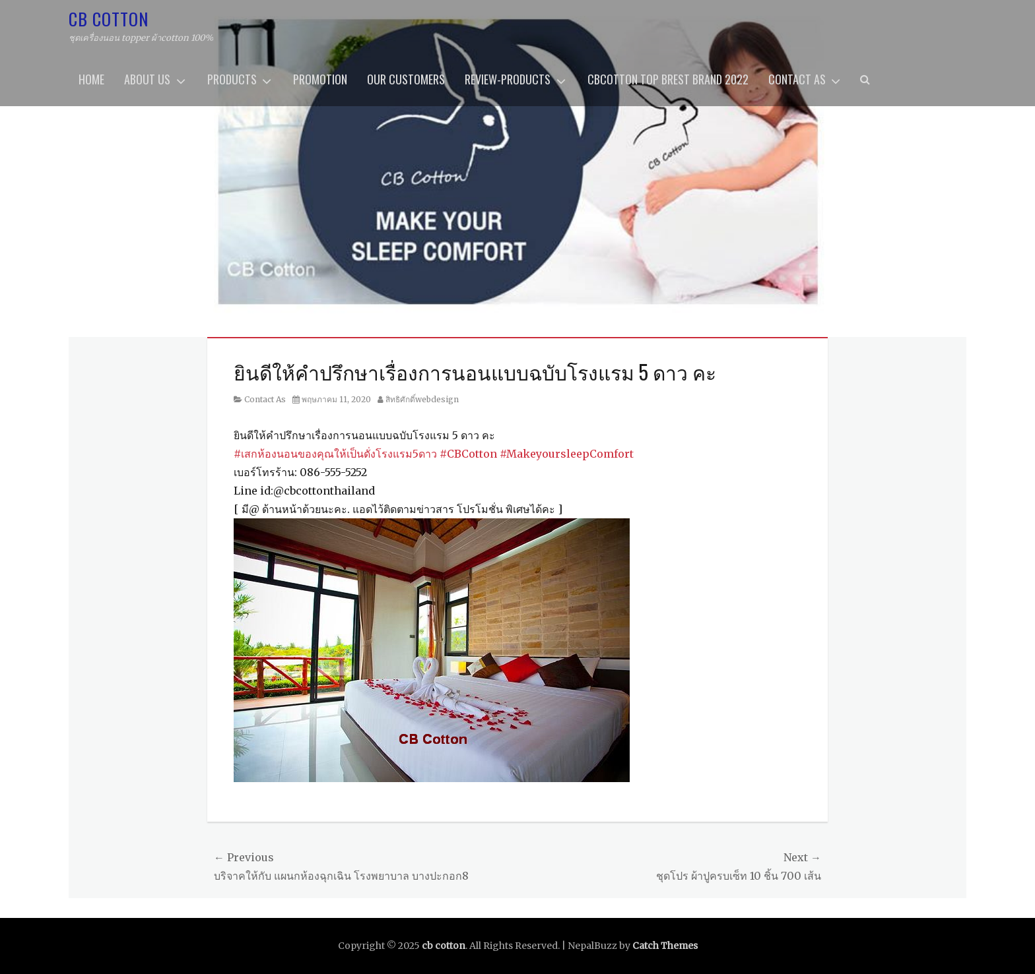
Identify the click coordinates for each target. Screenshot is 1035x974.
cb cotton (109, 19)
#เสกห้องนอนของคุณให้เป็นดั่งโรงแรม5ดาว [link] (335, 453)
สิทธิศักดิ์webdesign (422, 399)
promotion (320, 79)
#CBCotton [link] (468, 453)
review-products (508, 79)
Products (232, 79)
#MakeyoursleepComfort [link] (567, 453)
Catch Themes (665, 946)
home (91, 79)
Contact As (797, 79)
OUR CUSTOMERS (406, 79)
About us (147, 79)
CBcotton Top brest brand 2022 (668, 79)
